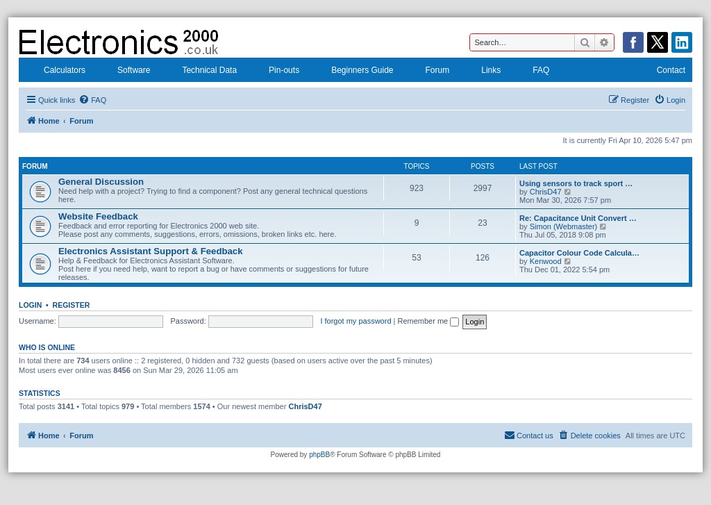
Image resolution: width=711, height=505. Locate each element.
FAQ (532, 71)
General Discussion (101, 181)
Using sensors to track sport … (576, 183)
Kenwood (546, 261)
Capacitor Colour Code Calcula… (579, 253)
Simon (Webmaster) (564, 226)
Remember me (428, 321)
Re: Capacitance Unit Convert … (578, 218)
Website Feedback (98, 216)
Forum (429, 71)
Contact (662, 71)
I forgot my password (355, 321)
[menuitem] (92, 100)
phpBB (319, 454)
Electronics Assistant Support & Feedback (150, 251)
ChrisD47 (546, 192)
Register (71, 305)
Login (30, 305)
